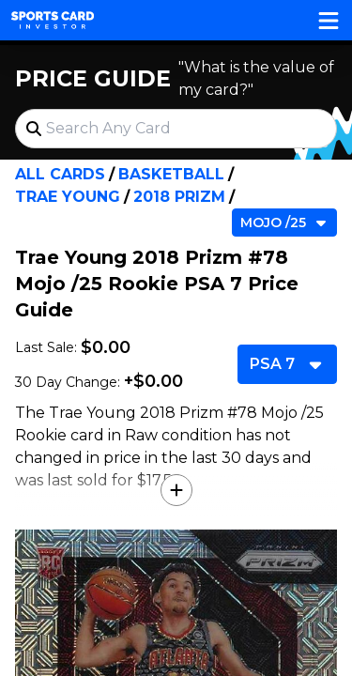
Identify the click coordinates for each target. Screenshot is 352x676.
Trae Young (67, 197)
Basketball (171, 174)
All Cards (60, 174)
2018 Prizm (179, 197)
